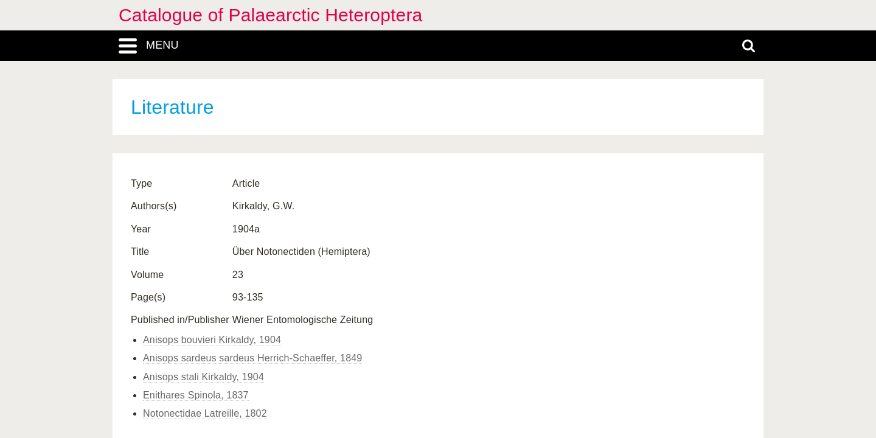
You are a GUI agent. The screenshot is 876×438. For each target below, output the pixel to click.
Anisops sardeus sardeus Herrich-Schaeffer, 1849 (252, 358)
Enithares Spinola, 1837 (196, 395)
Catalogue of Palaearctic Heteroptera (270, 15)
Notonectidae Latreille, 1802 (205, 413)
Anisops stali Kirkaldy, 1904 (203, 377)
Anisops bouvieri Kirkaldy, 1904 (212, 340)
